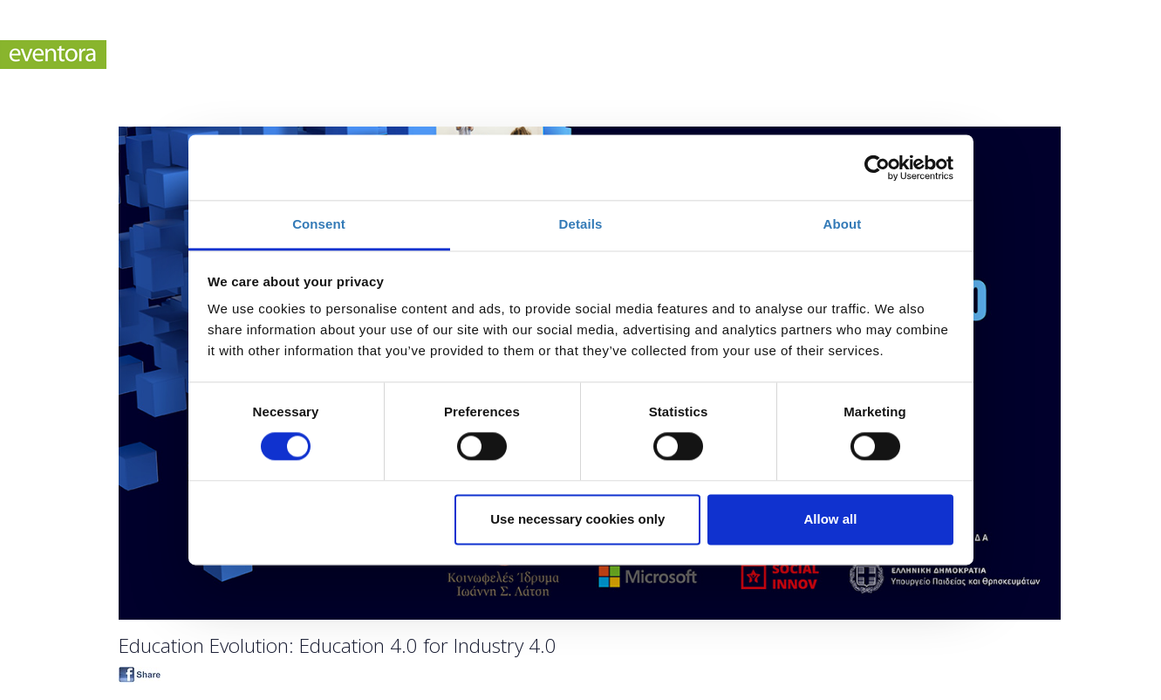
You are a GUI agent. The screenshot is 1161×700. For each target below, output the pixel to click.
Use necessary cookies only (577, 518)
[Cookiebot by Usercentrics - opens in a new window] (877, 167)
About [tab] (842, 223)
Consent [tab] (318, 223)
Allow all (830, 518)
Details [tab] (581, 223)
